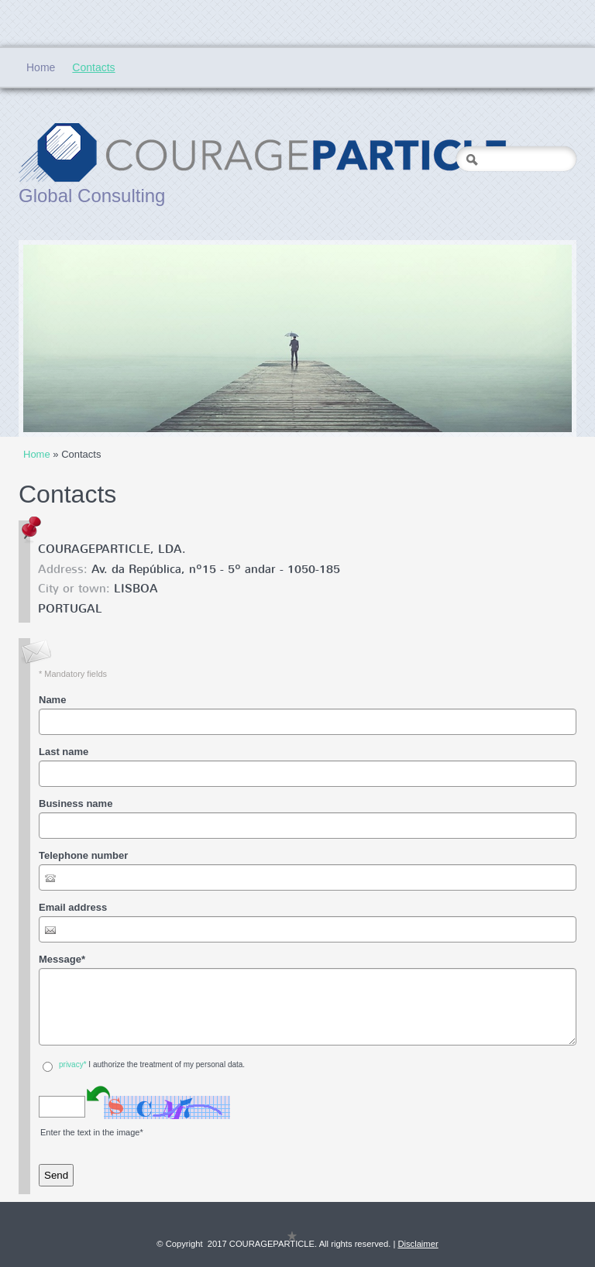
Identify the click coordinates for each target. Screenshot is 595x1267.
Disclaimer (417, 1243)
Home (40, 67)
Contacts (93, 67)
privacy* (73, 1064)
